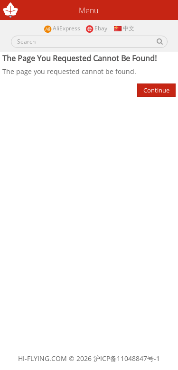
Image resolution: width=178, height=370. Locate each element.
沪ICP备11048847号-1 (127, 358)
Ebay (96, 28)
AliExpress (62, 28)
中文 (123, 28)
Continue (156, 90)
